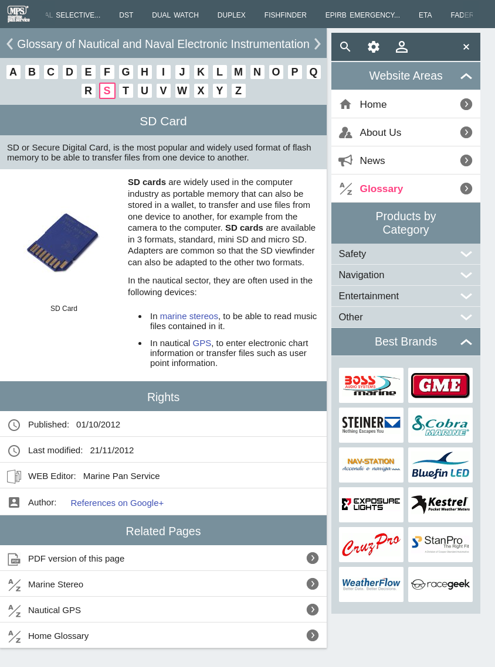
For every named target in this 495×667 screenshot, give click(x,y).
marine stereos (189, 316)
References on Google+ (117, 503)
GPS (202, 343)
